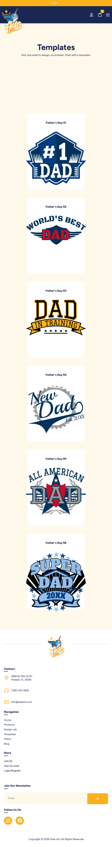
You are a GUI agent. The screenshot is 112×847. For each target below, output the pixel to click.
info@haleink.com (21, 701)
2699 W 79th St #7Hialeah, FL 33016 (21, 678)
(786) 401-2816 (20, 690)
